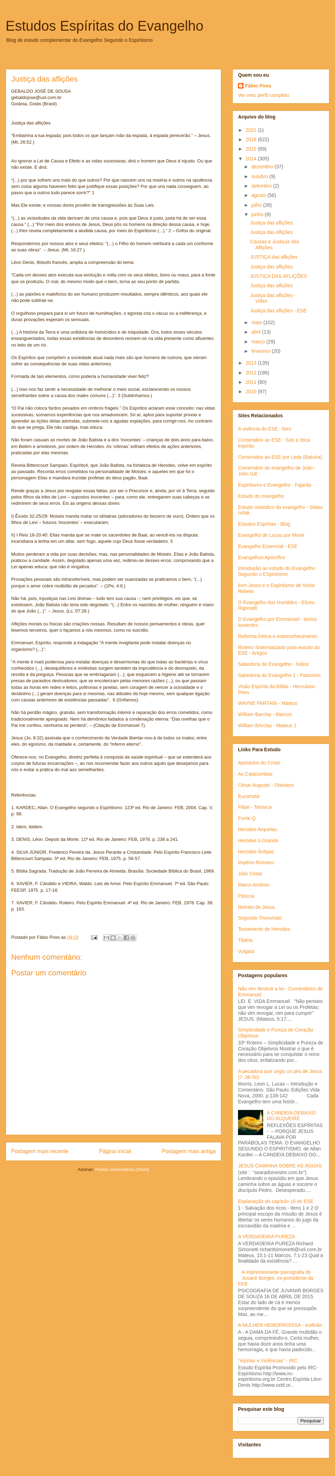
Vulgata (246, 951)
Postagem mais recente (39, 1151)
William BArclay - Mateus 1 (267, 725)
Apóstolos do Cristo (259, 763)
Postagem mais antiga (189, 1151)
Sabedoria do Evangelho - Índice (273, 664)
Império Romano (256, 862)
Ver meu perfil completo (263, 95)
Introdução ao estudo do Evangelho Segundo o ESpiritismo (276, 571)
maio (257, 322)
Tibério (245, 940)
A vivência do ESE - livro (264, 429)
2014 (252, 158)
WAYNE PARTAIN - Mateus (267, 703)
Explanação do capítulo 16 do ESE (275, 1201)
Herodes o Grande (258, 840)
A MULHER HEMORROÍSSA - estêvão (280, 1325)
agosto (259, 195)
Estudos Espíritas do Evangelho (104, 25)
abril (256, 332)
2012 (252, 372)
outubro (260, 176)
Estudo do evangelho (261, 496)
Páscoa (246, 896)
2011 (252, 382)
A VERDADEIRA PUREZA (266, 1236)
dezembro (262, 166)
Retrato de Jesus (256, 907)
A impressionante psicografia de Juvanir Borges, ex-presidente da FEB (275, 1278)
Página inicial (115, 1151)
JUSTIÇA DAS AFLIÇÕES (278, 276)
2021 (252, 130)
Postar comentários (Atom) (122, 1169)
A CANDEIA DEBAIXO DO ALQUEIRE (291, 1115)
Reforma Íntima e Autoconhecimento (277, 636)
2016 (252, 139)
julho (257, 205)
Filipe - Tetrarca (254, 807)
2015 (252, 149)
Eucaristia (248, 796)
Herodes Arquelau (257, 829)
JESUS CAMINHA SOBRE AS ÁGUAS (280, 1166)
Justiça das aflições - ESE (278, 310)
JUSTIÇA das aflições (273, 257)
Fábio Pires (258, 86)
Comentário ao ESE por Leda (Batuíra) (280, 457)
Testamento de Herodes (264, 929)
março (258, 341)
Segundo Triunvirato (260, 918)
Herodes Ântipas (256, 851)
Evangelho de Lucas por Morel (271, 535)
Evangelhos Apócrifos (261, 557)
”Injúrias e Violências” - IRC (267, 1360)
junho (258, 214)
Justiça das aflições (271, 266)
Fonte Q (247, 818)
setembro (262, 186)
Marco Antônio (253, 885)
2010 (252, 391)
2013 (252, 363)
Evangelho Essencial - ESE (267, 546)
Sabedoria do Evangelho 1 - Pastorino (279, 675)
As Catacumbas (255, 774)
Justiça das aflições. (272, 223)
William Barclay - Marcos (265, 714)
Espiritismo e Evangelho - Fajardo (274, 485)
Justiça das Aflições (271, 232)
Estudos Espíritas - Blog (264, 524)
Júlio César (250, 873)
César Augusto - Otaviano (266, 785)
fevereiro (261, 351)
